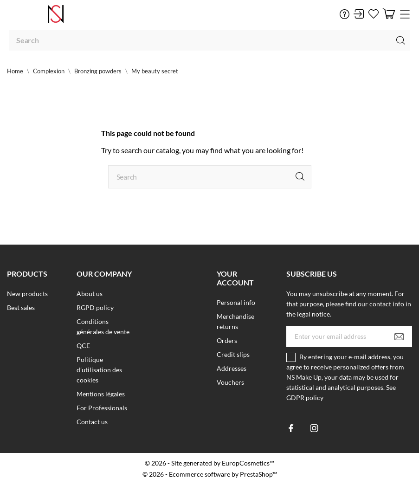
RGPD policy (95, 307)
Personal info (236, 302)
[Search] (209, 40)
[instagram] (314, 428)
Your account (235, 278)
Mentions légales (101, 394)
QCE (83, 345)
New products (27, 293)
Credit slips (233, 354)
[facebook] (291, 428)
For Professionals (102, 408)
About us (90, 293)
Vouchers (230, 382)
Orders (227, 340)
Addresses (231, 368)
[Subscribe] (399, 336)
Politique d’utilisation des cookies (99, 370)
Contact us (92, 422)
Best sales (21, 307)
